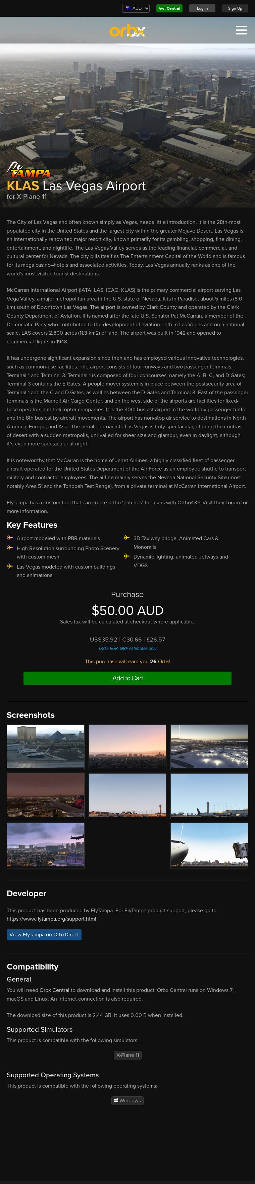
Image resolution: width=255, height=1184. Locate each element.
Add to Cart (127, 678)
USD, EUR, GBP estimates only (127, 648)
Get (169, 8)
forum (233, 502)
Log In (202, 8)
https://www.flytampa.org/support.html (51, 919)
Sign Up (235, 8)
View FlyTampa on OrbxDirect (44, 935)
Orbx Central (54, 990)
